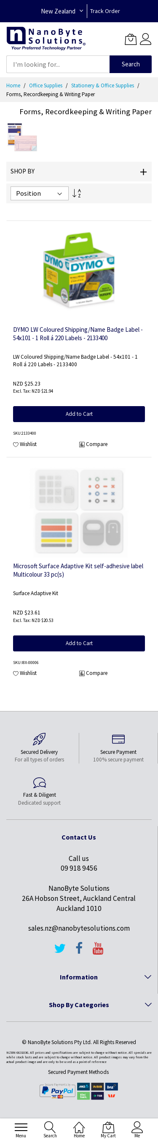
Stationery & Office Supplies (103, 85)
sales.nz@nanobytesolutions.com (79, 928)
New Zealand (58, 11)
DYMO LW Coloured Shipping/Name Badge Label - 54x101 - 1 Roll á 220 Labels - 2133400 (78, 333)
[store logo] (46, 38)
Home (13, 85)
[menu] (21, 1127)
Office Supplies (46, 85)
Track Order (105, 11)
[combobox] (58, 64)
